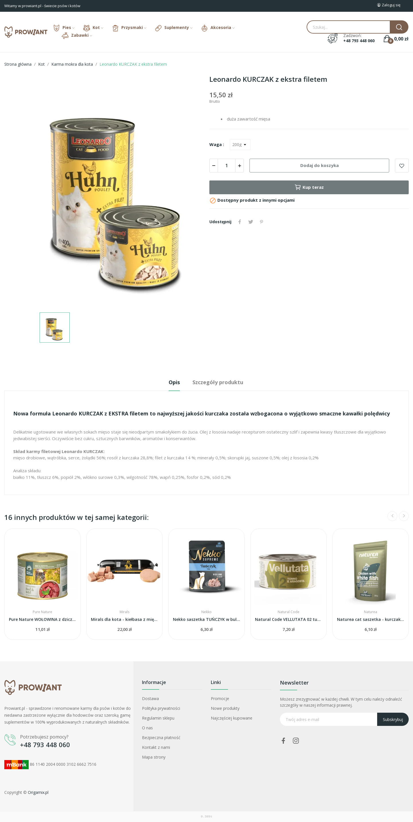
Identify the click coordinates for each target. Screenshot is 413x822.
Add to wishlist (402, 165)
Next (404, 516)
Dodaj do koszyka (319, 165)
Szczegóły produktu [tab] (217, 382)
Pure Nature (42, 612)
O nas (147, 727)
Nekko (206, 612)
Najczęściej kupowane (231, 718)
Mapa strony (153, 757)
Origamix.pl (38, 792)
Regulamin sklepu (158, 718)
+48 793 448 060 (359, 41)
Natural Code (288, 612)
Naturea (370, 612)
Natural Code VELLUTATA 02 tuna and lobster (288, 619)
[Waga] (240, 144)
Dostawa (150, 698)
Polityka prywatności (161, 708)
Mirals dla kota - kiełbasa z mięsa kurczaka (124, 619)
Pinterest (261, 221)
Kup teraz (309, 187)
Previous (392, 516)
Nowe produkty (225, 708)
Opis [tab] (174, 382)
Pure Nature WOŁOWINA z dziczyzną (42, 619)
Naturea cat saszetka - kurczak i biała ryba (370, 619)
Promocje (220, 698)
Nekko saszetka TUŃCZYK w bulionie (206, 619)
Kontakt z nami (156, 747)
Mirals (124, 612)
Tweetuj (250, 221)
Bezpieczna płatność (161, 737)
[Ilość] (226, 165)
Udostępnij (239, 221)
